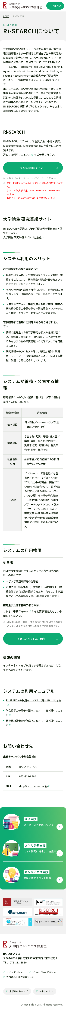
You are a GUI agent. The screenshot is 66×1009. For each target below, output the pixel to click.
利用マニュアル (22, 154)
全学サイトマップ (17, 992)
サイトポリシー (13, 972)
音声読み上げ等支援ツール (18, 977)
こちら (38, 237)
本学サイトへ (44, 992)
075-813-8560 (18, 962)
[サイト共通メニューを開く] (55, 6)
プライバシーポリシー (42, 972)
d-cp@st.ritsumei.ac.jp (33, 786)
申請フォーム (20, 611)
